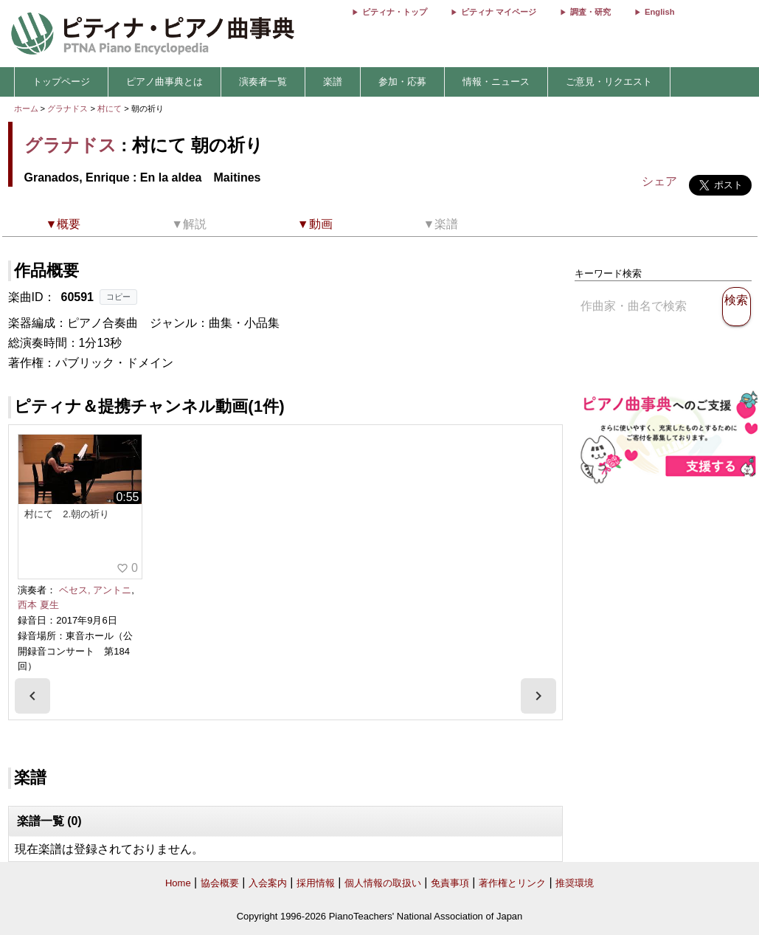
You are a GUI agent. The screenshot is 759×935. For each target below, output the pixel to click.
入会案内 (268, 883)
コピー (118, 296)
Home (178, 883)
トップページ (61, 81)
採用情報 (316, 883)
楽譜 (332, 81)
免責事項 (450, 883)
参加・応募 (402, 81)
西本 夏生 (38, 604)
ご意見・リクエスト (609, 81)
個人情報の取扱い (382, 883)
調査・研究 (590, 11)
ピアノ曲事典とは (164, 81)
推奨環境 (574, 883)
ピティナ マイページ (498, 11)
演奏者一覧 (263, 81)
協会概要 (220, 883)
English (659, 11)
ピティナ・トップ (394, 11)
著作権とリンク (512, 883)
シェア (659, 181)
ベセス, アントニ (95, 590)
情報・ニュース (496, 81)
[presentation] (32, 696)
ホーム (26, 108)
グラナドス (67, 108)
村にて (110, 108)
